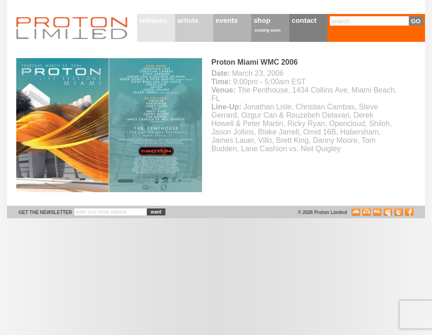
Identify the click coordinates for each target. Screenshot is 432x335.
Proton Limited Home (72, 28)
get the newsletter (45, 212)
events (227, 20)
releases (153, 20)
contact (304, 20)
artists (187, 20)
